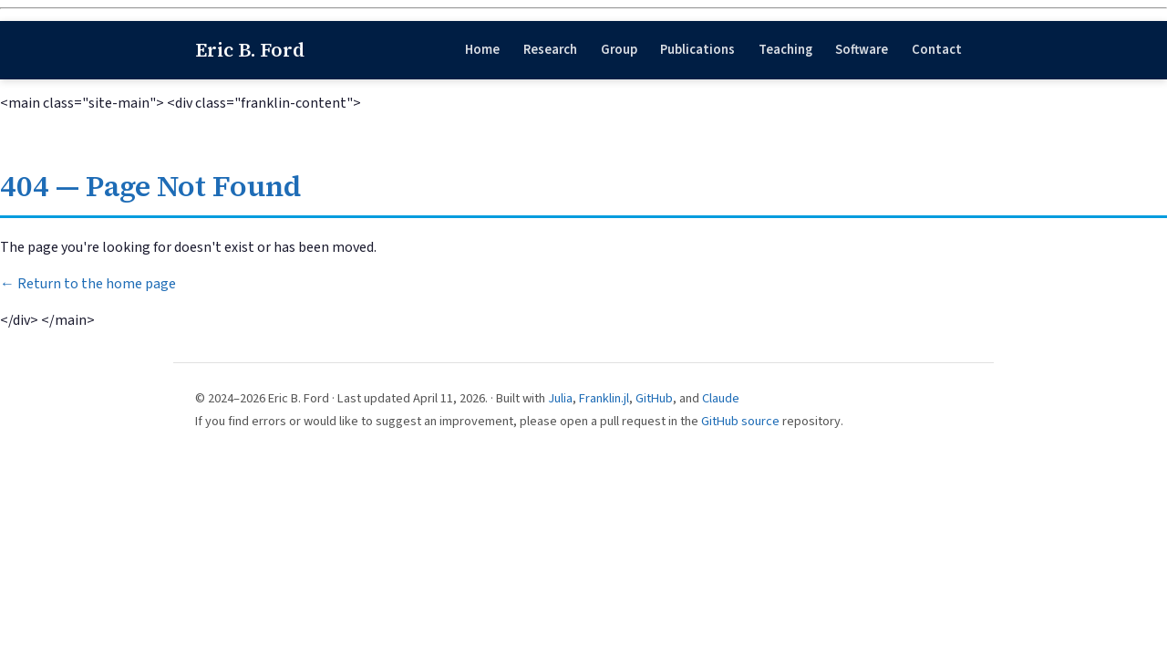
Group (619, 49)
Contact (937, 49)
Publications (697, 49)
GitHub (654, 398)
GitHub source (740, 421)
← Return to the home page (88, 284)
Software (861, 49)
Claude (720, 398)
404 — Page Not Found (150, 186)
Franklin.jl (604, 398)
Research (550, 49)
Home (482, 49)
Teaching (785, 49)
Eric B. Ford (250, 49)
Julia (560, 398)
